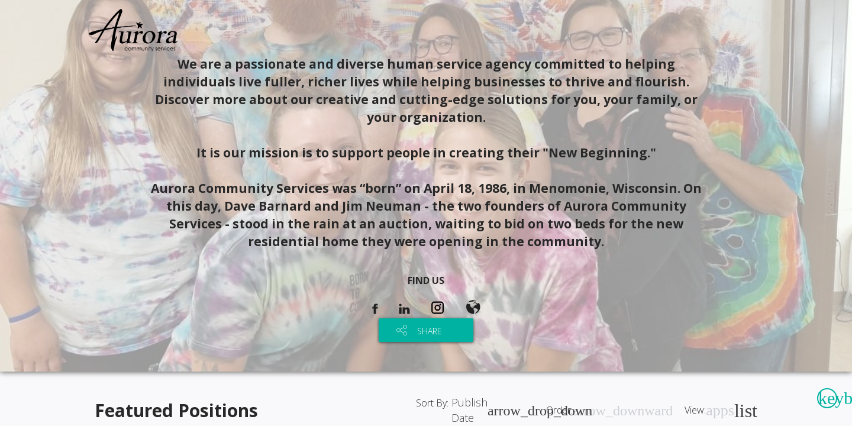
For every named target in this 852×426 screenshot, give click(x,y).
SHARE (429, 331)
